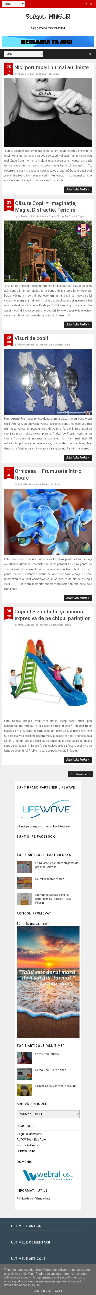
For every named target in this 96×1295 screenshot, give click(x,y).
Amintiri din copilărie (51, 344)
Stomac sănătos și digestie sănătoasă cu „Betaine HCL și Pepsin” (53, 898)
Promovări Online (27, 1145)
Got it (59, 1290)
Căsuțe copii (47, 216)
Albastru (44, 484)
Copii (68, 625)
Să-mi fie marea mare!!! (49, 878)
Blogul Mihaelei (48, 16)
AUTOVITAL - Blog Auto (31, 1139)
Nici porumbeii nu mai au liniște (51, 67)
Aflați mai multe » (78, 189)
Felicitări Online (26, 1151)
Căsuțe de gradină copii (70, 216)
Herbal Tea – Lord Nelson (50, 1070)
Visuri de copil (31, 338)
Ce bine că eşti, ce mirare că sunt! (55, 1085)
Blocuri (43, 74)
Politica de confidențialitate (33, 1198)
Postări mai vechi (80, 774)
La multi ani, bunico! (47, 1054)
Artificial (55, 484)
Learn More (42, 1290)
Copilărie (54, 74)
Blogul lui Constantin (30, 1134)
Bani (67, 344)
